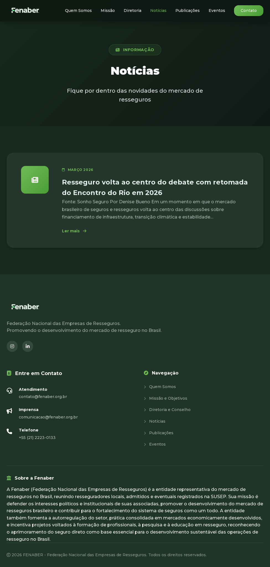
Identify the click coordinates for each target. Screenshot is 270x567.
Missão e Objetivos (165, 398)
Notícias (158, 10)
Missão (108, 10)
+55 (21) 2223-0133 (37, 437)
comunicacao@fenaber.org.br (48, 417)
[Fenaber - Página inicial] (26, 10)
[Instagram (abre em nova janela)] (12, 346)
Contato (249, 10)
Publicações (187, 10)
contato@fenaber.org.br (43, 396)
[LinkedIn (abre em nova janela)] (27, 346)
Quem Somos (78, 10)
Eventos (217, 10)
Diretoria (132, 10)
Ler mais (74, 230)
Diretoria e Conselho (167, 409)
